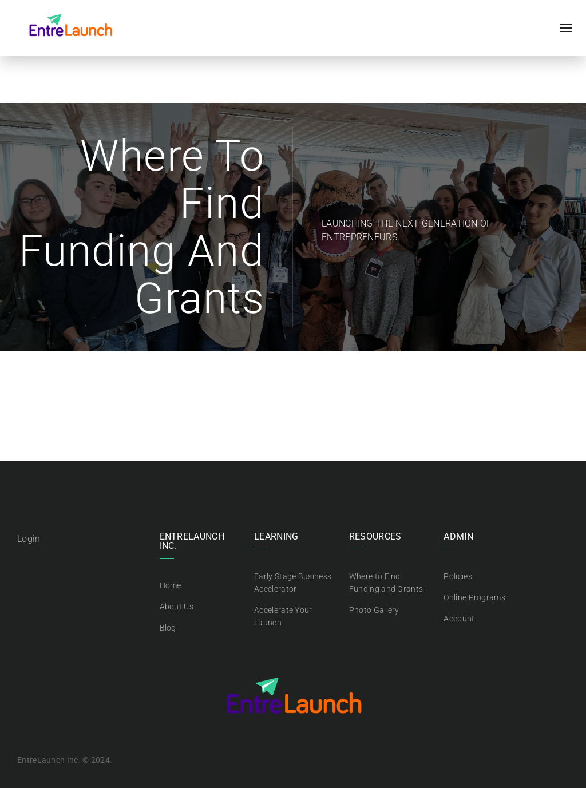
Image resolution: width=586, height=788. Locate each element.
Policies (458, 576)
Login (29, 538)
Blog (168, 627)
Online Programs (474, 597)
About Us (176, 606)
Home (170, 585)
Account (459, 618)
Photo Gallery (374, 610)
